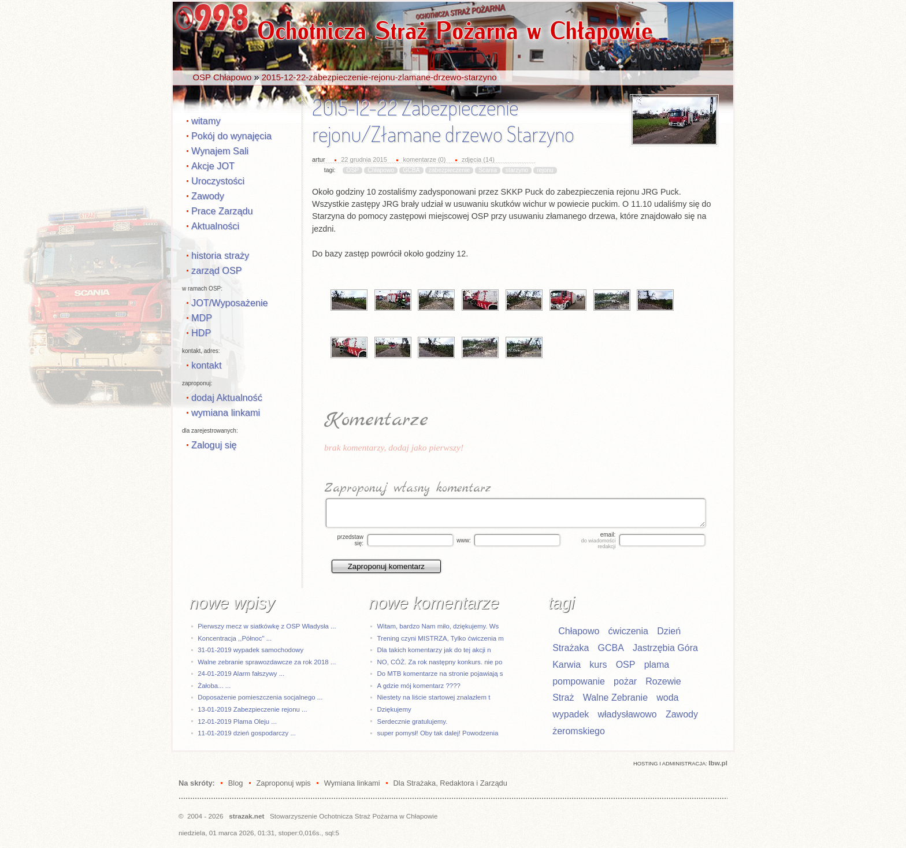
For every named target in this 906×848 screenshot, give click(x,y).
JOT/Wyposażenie (229, 302)
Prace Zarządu (222, 211)
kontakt (206, 365)
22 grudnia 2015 (364, 159)
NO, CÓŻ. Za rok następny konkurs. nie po (440, 662)
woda (667, 697)
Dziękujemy (394, 709)
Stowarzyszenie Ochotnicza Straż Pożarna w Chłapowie (353, 816)
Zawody (207, 196)
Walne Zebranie (615, 697)
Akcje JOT (213, 166)
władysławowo (627, 714)
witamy (206, 121)
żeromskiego (578, 731)
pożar (625, 681)
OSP (352, 170)
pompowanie (578, 681)
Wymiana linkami (352, 783)
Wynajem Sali (219, 151)
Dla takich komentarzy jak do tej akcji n (434, 649)
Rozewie (663, 681)
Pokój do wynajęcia (231, 136)
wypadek (570, 714)
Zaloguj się (214, 445)
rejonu (545, 170)
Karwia (566, 665)
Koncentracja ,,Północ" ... (235, 638)
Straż (563, 697)
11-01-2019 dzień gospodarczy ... (247, 733)
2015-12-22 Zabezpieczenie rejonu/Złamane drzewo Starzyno (443, 120)
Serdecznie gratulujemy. (412, 721)
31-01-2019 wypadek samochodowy (250, 649)
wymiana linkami (225, 412)
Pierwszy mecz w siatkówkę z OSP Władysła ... (267, 626)
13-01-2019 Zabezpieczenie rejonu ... (252, 709)
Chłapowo (380, 170)
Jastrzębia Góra (665, 648)
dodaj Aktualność (226, 397)
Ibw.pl (717, 763)
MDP (201, 318)
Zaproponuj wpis (283, 783)
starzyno (517, 170)
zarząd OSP (216, 270)
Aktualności (215, 226)
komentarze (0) (424, 159)
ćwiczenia (628, 631)
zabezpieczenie (449, 170)
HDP (201, 333)
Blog (235, 783)
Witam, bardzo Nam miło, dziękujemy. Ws (438, 626)
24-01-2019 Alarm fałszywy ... (241, 673)
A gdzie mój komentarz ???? (419, 685)
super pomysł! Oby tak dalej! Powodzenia (438, 733)
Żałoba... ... (214, 685)
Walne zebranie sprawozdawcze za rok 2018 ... (267, 662)
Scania (487, 170)
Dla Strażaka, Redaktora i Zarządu (450, 783)
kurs (598, 665)
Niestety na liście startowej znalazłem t (434, 697)
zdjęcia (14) (478, 159)
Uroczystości (217, 181)
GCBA (411, 170)
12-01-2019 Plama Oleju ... (237, 721)
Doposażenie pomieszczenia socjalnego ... (260, 697)
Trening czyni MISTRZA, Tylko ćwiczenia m (440, 638)
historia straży (220, 255)
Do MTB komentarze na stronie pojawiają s (440, 673)
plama (657, 665)
